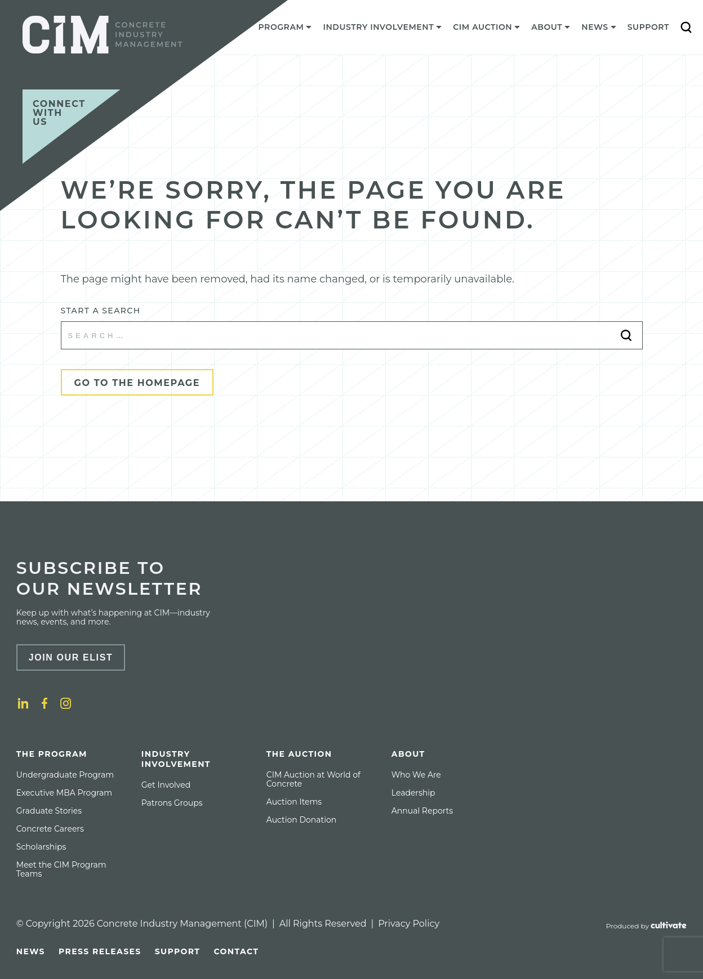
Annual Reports (422, 811)
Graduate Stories (49, 811)
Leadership (413, 793)
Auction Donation (301, 820)
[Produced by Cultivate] (646, 926)
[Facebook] (44, 703)
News (30, 951)
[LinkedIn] (23, 703)
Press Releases (100, 951)
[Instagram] (66, 703)
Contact (236, 951)
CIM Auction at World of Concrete (313, 779)
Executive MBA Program (64, 793)
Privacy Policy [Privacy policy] (408, 923)
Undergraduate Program (65, 775)
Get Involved (165, 785)
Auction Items (294, 802)
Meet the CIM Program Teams (61, 869)
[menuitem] (285, 30)
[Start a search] (352, 335)
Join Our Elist (71, 657)
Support (648, 27)
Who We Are (416, 775)
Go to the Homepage (137, 383)
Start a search (101, 311)
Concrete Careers (50, 829)
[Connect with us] (72, 126)
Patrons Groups (172, 803)
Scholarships (41, 847)
